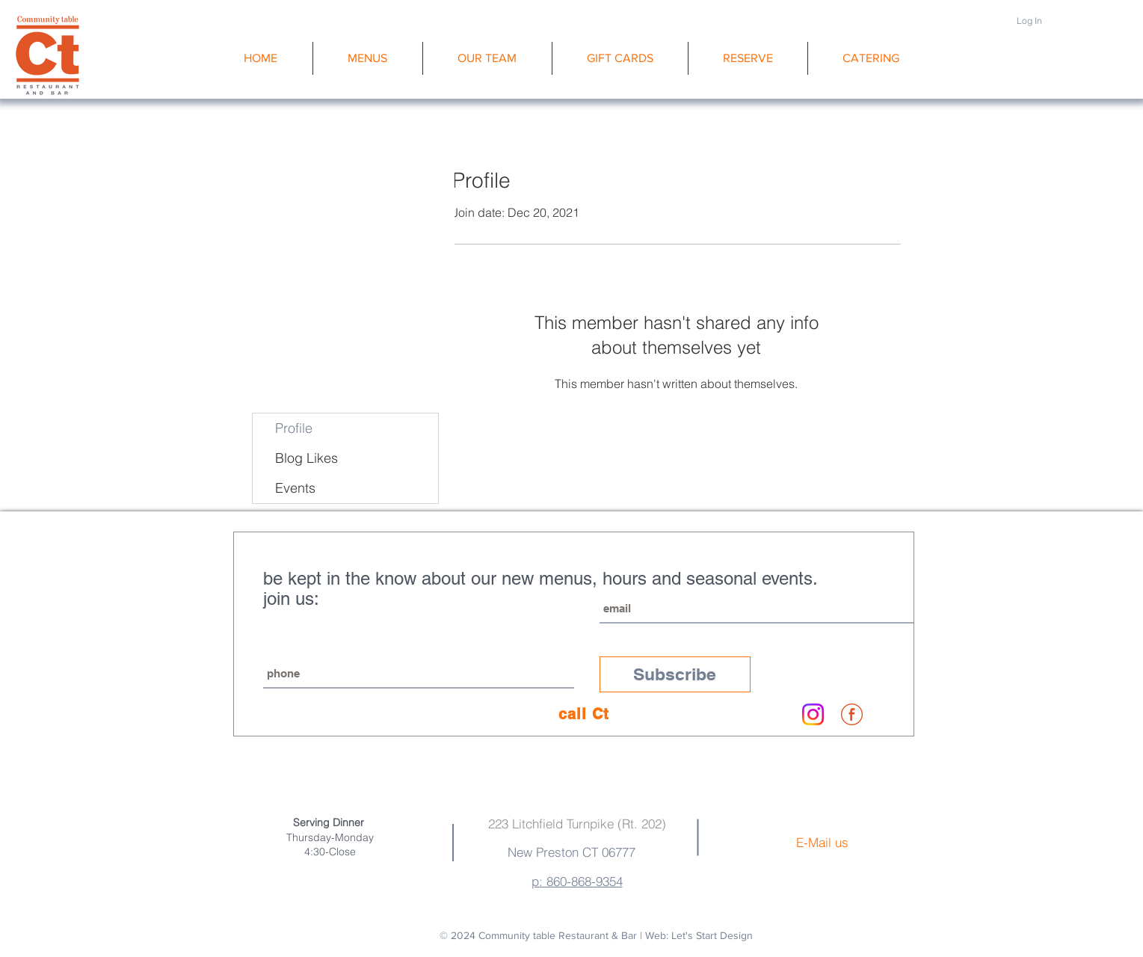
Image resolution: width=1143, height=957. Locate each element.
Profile (293, 428)
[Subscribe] (675, 674)
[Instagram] (813, 714)
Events (295, 487)
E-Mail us (822, 842)
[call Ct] (583, 714)
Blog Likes (306, 458)
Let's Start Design (712, 935)
